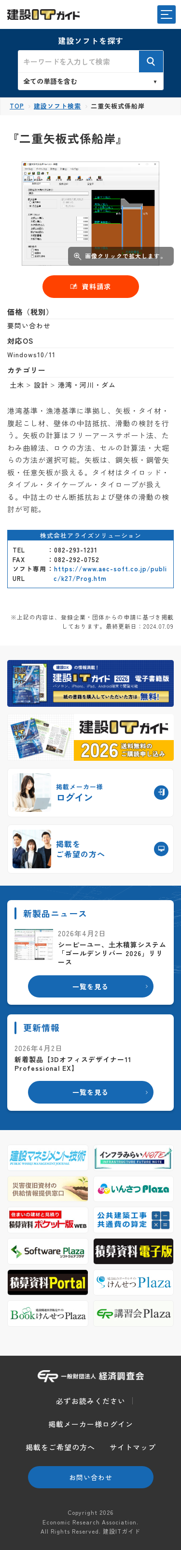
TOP (17, 105)
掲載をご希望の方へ (60, 1447)
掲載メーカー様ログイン (90, 1424)
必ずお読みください (90, 1401)
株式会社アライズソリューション (90, 535)
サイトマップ (133, 1447)
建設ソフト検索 (57, 105)
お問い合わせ (90, 1477)
